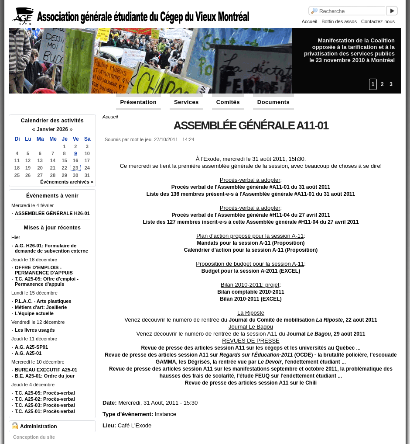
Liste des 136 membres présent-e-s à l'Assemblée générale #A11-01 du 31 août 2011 (251, 194)
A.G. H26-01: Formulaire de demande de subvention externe (51, 248)
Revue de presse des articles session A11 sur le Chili (251, 383)
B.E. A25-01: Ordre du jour (45, 375)
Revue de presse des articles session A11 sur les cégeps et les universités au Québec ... (250, 348)
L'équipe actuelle (34, 313)
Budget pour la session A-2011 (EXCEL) (251, 271)
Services (186, 102)
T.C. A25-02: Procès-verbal (45, 399)
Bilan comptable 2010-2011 (250, 292)
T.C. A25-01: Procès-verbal (45, 411)
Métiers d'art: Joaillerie (41, 307)
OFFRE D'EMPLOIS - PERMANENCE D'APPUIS (44, 270)
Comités (228, 102)
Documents (273, 102)
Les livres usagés (35, 330)
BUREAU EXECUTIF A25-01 (46, 369)
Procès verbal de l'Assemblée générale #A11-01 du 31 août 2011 (250, 187)
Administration (38, 426)
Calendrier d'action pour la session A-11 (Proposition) (251, 250)
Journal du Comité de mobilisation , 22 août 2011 (303, 320)
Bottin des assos (339, 21)
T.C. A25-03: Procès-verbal (45, 405)
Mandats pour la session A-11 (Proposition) (251, 243)
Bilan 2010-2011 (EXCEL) (250, 299)
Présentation (138, 102)
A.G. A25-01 (28, 353)
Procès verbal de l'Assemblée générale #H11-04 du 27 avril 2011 (250, 215)
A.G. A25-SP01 (31, 347)
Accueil (309, 21)
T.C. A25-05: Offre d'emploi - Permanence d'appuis (47, 281)
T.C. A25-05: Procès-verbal (45, 392)
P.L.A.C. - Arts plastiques (43, 301)
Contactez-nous (378, 21)
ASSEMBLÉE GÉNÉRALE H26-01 (52, 213)
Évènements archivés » (66, 181)
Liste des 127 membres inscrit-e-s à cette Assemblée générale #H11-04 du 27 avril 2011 (251, 222)
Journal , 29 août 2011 (326, 334)
